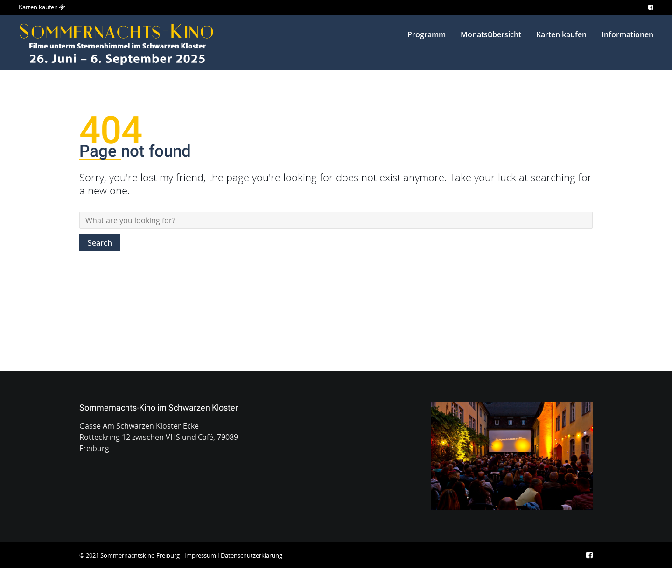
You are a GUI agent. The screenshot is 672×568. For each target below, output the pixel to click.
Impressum (200, 555)
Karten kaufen (38, 7)
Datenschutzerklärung (251, 555)
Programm (426, 34)
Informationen (627, 34)
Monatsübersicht (491, 34)
